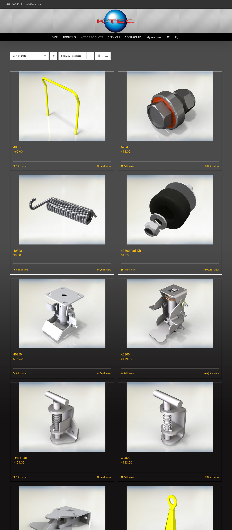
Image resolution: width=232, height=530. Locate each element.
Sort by (19, 55)
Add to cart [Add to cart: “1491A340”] (22, 477)
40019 (17, 147)
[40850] (62, 313)
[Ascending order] (53, 56)
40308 (17, 251)
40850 (17, 354)
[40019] (62, 106)
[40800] (170, 313)
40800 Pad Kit (131, 251)
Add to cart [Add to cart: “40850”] (22, 373)
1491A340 (20, 458)
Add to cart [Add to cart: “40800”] (129, 373)
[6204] (170, 106)
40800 (125, 354)
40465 (125, 458)
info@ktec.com (34, 4)
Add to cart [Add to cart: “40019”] (22, 166)
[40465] (170, 417)
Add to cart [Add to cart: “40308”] (22, 269)
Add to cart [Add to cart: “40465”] (129, 477)
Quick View (105, 166)
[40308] (62, 209)
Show (71, 55)
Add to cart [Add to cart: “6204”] (129, 166)
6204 (124, 147)
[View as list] (106, 56)
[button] (176, 37)
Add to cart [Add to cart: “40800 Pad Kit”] (129, 269)
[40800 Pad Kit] (170, 209)
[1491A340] (62, 417)
